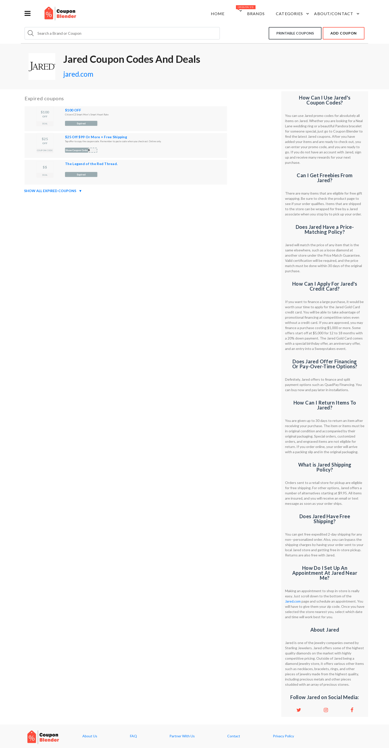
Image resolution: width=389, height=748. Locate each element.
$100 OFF (73, 110)
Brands (256, 13)
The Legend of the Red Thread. (91, 164)
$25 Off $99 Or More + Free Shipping (96, 137)
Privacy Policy (283, 736)
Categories (293, 13)
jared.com (78, 74)
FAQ (133, 736)
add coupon (343, 33)
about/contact (337, 13)
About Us (89, 736)
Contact (233, 736)
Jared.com (293, 601)
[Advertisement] (151, 230)
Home (218, 13)
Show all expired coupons (53, 190)
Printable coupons (295, 33)
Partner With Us (182, 736)
